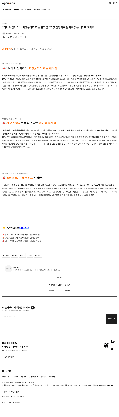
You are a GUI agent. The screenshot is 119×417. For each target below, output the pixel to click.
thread (13, 396)
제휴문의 (23, 377)
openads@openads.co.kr (105, 385)
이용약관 (4, 392)
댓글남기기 (111, 319)
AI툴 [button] (49, 9)
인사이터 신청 (33, 377)
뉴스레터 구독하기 (11, 357)
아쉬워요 (67, 290)
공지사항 (15, 377)
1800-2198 (87, 385)
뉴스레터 (43, 377)
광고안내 (52, 377)
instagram (5, 396)
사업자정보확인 (26, 385)
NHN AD (6, 371)
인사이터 (32, 9)
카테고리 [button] (6, 9)
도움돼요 (51, 290)
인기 (26, 9)
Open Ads (8, 3)
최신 (22, 9)
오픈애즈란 (5, 377)
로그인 (115, 3)
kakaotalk (20, 396)
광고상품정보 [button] (40, 9)
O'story (16, 9)
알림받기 (59, 277)
